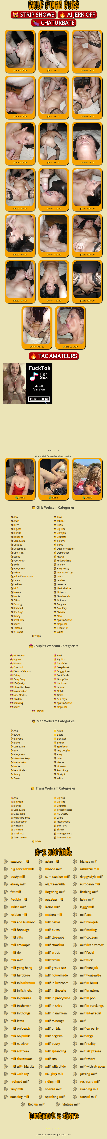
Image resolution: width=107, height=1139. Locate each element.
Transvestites (64, 837)
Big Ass (17, 528)
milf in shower (20, 1005)
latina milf (52, 907)
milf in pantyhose (57, 998)
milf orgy (86, 1036)
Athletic (60, 520)
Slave (60, 615)
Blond (16, 742)
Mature (17, 592)
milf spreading (55, 1051)
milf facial (87, 952)
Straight (61, 774)
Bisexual (61, 738)
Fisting (60, 556)
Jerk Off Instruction (23, 576)
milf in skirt (53, 1005)
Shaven (61, 611)
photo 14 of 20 (53, 253)
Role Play (61, 608)
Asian (16, 520)
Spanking (18, 702)
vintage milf (70, 1104)
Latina (16, 580)
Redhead (18, 608)
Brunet (60, 742)
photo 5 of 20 (53, 115)
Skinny (16, 615)
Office (16, 600)
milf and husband (22, 922)
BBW (16, 524)
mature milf (53, 914)
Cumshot (18, 667)
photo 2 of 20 (53, 69)
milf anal (86, 914)
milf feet (16, 960)
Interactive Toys (65, 572)
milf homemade (56, 975)
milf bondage (19, 930)
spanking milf (54, 1097)
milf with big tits (22, 1066)
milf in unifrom (55, 1013)
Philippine (18, 825)
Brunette (61, 536)
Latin (59, 758)
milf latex (17, 1021)
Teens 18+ (62, 627)
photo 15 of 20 (87, 253)
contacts (57, 1128)
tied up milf (36, 1104)
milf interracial (90, 1013)
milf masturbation (87, 1023)
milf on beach (20, 1028)
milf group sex (55, 968)
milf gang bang (21, 968)
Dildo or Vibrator (65, 548)
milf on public (20, 1036)
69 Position (19, 655)
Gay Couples (63, 750)
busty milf (17, 876)
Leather (61, 580)
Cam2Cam (19, 540)
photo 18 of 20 (87, 299)
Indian (16, 572)
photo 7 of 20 (20, 161)
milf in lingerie (55, 990)
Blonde (17, 532)
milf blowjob (89, 922)
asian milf (52, 861)
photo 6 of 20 (87, 115)
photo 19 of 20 (36, 345)
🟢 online (20, 496)
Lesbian (17, 584)
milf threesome (21, 1059)
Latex (60, 576)
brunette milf (89, 869)
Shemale (18, 829)
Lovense (61, 584)
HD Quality (18, 568)
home (48, 1128)
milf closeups (54, 937)
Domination (63, 552)
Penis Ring (62, 770)
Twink (16, 778)
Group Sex (62, 679)
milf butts (52, 930)
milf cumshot (54, 945)
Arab (59, 516)
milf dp (15, 952)
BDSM (60, 524)
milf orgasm (53, 1036)
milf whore (87, 1059)
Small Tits (18, 619)
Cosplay (17, 544)
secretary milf (90, 1081)
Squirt (16, 623)
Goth (16, 564)
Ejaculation (62, 746)
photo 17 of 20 (53, 299)
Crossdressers (64, 809)
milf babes (52, 922)
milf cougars (89, 937)
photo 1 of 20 (20, 69)
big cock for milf (22, 869)
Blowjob (61, 532)
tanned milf (88, 1097)
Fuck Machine (64, 560)
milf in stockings (91, 1005)
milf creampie (20, 945)
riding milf (52, 1081)
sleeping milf (89, 1089)
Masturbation (64, 588)
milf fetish (52, 960)
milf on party (89, 1028)
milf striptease (90, 1051)
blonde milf (53, 869)
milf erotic (52, 952)
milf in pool (88, 998)
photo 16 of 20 (20, 299)
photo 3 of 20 (87, 69)
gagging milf (54, 899)
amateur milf (19, 861)
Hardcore (61, 683)
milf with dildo (55, 1066)
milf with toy (19, 1074)
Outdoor (61, 600)
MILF (15, 588)
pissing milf (88, 1074)
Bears (60, 734)
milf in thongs (20, 1013)
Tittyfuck (39, 710)
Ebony (16, 556)
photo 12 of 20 (87, 207)
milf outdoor (19, 1043)
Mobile (16, 596)
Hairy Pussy (63, 568)
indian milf (17, 907)
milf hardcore (20, 975)
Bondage (18, 536)
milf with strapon (92, 1066)
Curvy (60, 544)
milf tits (50, 1059)
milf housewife (90, 975)
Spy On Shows (64, 619)
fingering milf (54, 892)
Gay (15, 750)
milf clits (16, 937)
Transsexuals (20, 837)
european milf (90, 884)
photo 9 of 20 (87, 161)
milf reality (87, 1043)
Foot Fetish (19, 560)
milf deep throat (91, 945)
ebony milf (17, 884)
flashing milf (88, 892)
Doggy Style (63, 671)
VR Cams (18, 631)
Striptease (62, 623)
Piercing (17, 604)
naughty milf (54, 1074)
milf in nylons (89, 990)
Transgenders (64, 833)
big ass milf (88, 861)
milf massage (54, 1021)
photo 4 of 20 (20, 115)
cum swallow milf (57, 876)
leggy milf (87, 907)
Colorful (61, 540)
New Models (63, 596)
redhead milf (19, 1081)
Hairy (59, 754)
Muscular (61, 766)
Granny (60, 564)
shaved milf (53, 1089)
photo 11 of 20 (53, 207)
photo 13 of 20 (20, 253)
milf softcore (19, 1051)
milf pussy (52, 1043)
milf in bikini (89, 983)
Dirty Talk (18, 552)
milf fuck (86, 960)
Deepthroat (19, 548)
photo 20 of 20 (70, 345)
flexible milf (18, 899)
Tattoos (17, 627)
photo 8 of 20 (53, 161)
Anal (15, 516)
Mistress (61, 592)
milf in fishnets (21, 990)
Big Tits (61, 528)
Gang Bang (19, 679)
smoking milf (19, 1097)
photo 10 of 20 (20, 207)
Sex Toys (18, 611)
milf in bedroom (56, 983)
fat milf (15, 892)
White (60, 631)
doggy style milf (91, 876)
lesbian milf (18, 914)
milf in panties (20, 998)
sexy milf (16, 1089)
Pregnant (61, 604)
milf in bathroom (22, 983)
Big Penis (18, 738)
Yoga (38, 635)
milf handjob (89, 968)
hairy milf (86, 899)
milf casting (88, 930)
